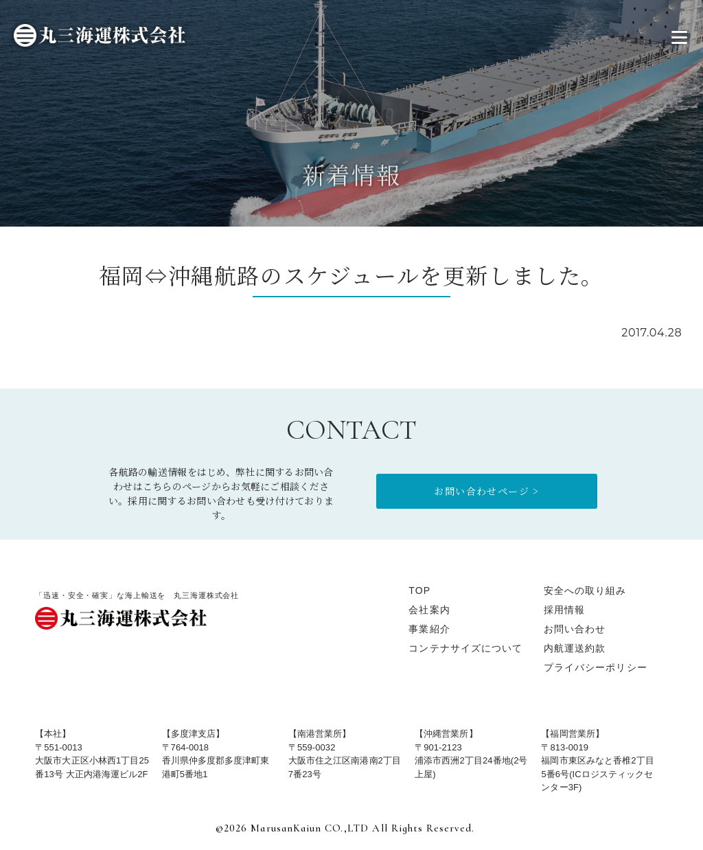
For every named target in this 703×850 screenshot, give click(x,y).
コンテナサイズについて (465, 648)
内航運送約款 (575, 648)
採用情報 (564, 609)
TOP (419, 590)
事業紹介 (429, 628)
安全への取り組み (585, 590)
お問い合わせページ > (486, 491)
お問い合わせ (575, 628)
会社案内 (429, 609)
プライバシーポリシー (595, 667)
